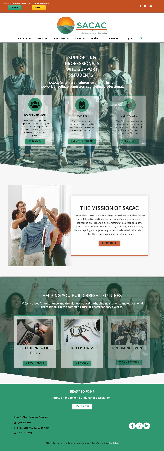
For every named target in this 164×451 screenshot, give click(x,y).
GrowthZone (114, 443)
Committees (59, 38)
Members (95, 38)
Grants (78, 38)
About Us (22, 38)
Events (40, 38)
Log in (129, 38)
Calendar (113, 38)
